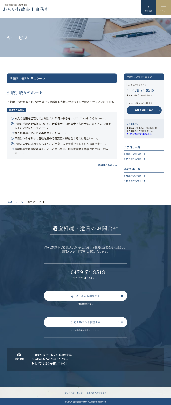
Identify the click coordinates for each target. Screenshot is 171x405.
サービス (20, 202)
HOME (9, 202)
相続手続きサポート (25, 92)
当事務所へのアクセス (97, 392)
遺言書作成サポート (136, 158)
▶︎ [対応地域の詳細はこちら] (139, 133)
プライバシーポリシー (75, 392)
